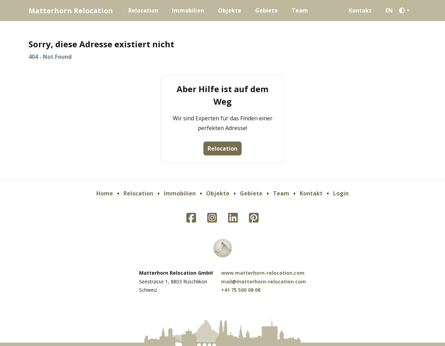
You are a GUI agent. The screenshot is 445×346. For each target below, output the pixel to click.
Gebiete (266, 10)
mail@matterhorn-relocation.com (263, 281)
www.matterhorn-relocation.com (263, 272)
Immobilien (188, 10)
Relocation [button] (222, 148)
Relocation (143, 10)
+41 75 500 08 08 (240, 290)
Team (300, 10)
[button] (406, 10)
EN (389, 10)
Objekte (229, 10)
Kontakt (360, 10)
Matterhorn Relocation (71, 10)
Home (104, 193)
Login (341, 193)
